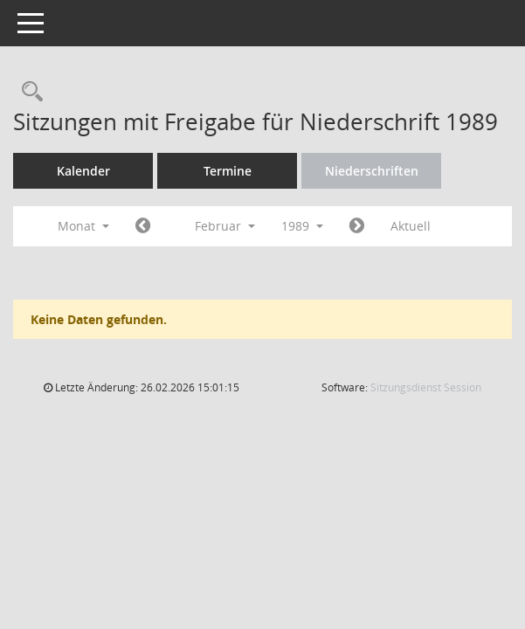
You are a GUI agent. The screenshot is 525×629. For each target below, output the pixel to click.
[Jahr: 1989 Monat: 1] (142, 226)
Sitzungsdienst (425, 387)
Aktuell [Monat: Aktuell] (410, 226)
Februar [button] (225, 226)
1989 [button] (302, 226)
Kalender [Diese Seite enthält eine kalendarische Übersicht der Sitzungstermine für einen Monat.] (83, 170)
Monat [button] (83, 226)
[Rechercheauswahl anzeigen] (28, 92)
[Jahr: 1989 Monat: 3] (356, 226)
